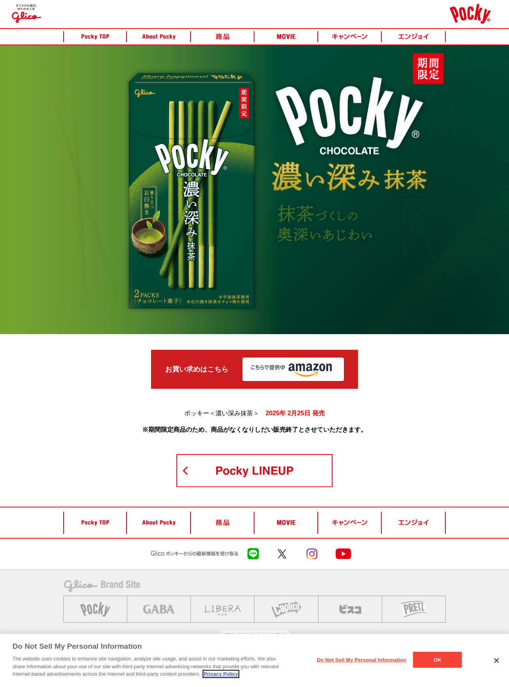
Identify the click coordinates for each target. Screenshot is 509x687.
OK (437, 659)
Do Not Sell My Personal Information (361, 659)
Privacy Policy (221, 674)
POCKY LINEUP (254, 470)
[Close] (496, 660)
